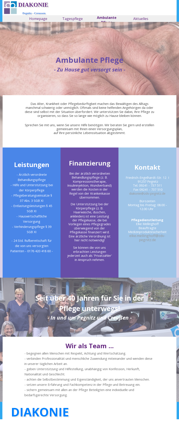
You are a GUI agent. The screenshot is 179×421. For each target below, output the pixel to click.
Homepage (38, 18)
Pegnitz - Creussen (34, 13)
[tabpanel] (89, 63)
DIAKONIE (33, 5)
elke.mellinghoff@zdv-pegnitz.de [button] (147, 237)
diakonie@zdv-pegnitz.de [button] (147, 193)
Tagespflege (72, 18)
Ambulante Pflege (107, 20)
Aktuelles (140, 18)
